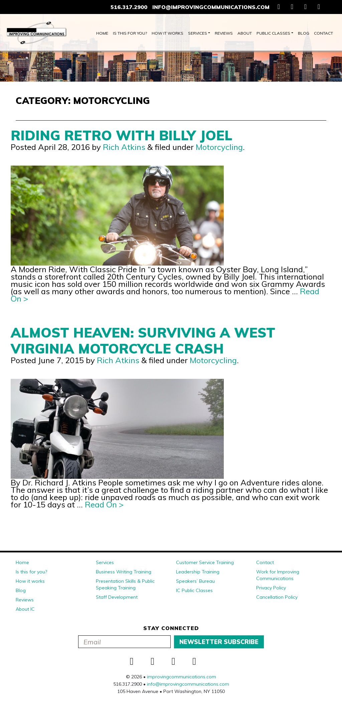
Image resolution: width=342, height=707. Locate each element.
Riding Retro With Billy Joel (121, 135)
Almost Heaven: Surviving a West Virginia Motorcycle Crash (143, 340)
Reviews (224, 33)
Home (102, 33)
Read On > (104, 504)
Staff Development (117, 597)
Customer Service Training (205, 562)
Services (197, 33)
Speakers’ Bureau (195, 581)
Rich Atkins (124, 147)
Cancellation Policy (277, 597)
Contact (323, 33)
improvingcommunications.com (181, 677)
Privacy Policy (271, 588)
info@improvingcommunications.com (211, 7)
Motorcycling (219, 147)
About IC (25, 609)
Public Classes (273, 33)
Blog (303, 33)
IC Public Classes (194, 590)
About (244, 33)
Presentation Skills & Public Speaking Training (125, 584)
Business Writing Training (123, 572)
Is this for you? (130, 33)
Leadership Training (197, 572)
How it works (167, 33)
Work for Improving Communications (277, 575)
